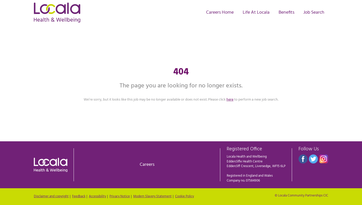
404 (181, 72)
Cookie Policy (184, 196)
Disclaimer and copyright (51, 196)
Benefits (286, 12)
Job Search (313, 12)
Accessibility (97, 196)
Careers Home (220, 12)
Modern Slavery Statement (152, 196)
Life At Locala (256, 12)
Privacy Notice (119, 196)
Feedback (78, 196)
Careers (147, 164)
